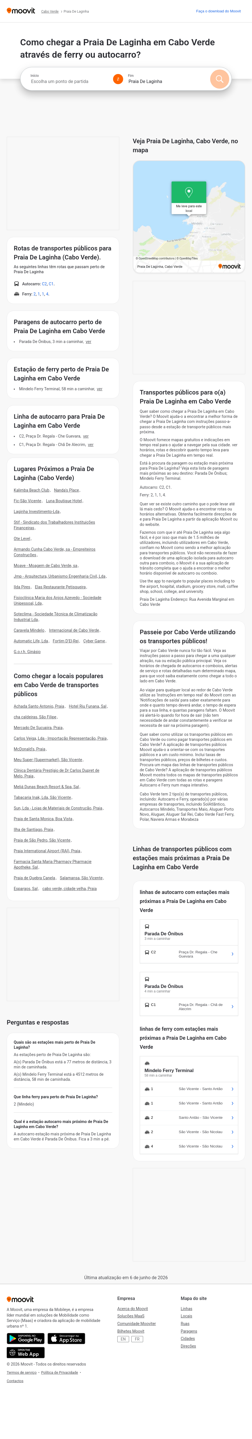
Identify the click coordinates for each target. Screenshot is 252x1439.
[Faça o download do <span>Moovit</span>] (218, 11)
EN (123, 1339)
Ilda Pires (22, 587)
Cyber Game (94, 641)
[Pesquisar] (219, 79)
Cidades (188, 1338)
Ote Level (22, 538)
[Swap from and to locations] (118, 79)
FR (137, 1339)
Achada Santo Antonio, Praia (39, 706)
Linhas (186, 1308)
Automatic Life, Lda (31, 641)
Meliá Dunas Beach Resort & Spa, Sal (46, 786)
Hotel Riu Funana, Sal (87, 706)
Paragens (189, 1331)
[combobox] (69, 81)
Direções (188, 1346)
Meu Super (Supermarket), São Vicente (48, 759)
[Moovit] (21, 11)
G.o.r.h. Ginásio (27, 651)
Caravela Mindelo (29, 630)
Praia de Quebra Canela (34, 878)
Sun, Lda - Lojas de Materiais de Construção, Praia (58, 808)
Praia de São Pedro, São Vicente (42, 840)
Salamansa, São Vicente (81, 878)
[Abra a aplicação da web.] (26, 1352)
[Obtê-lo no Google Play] (26, 1338)
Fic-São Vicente (27, 501)
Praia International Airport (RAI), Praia (47, 851)
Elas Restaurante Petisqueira (60, 587)
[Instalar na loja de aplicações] (66, 1338)
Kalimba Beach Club (31, 490)
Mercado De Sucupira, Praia (38, 727)
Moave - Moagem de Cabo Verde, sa (45, 565)
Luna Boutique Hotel (64, 501)
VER (88, 341)
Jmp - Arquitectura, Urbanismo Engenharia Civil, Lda (60, 576)
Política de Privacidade (59, 1372)
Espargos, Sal (26, 888)
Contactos (15, 1381)
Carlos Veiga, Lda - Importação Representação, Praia (60, 738)
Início (35, 75)
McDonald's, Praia (29, 749)
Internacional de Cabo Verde (74, 630)
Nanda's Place (66, 490)
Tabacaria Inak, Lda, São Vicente (42, 797)
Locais (186, 1316)
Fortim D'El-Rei (66, 641)
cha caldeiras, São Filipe (35, 717)
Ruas (185, 1323)
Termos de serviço (21, 1372)
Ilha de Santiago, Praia (33, 829)
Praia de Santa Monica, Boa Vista (43, 819)
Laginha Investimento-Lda (36, 511)
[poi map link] (189, 217)
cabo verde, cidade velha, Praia (69, 888)
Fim (131, 75)
